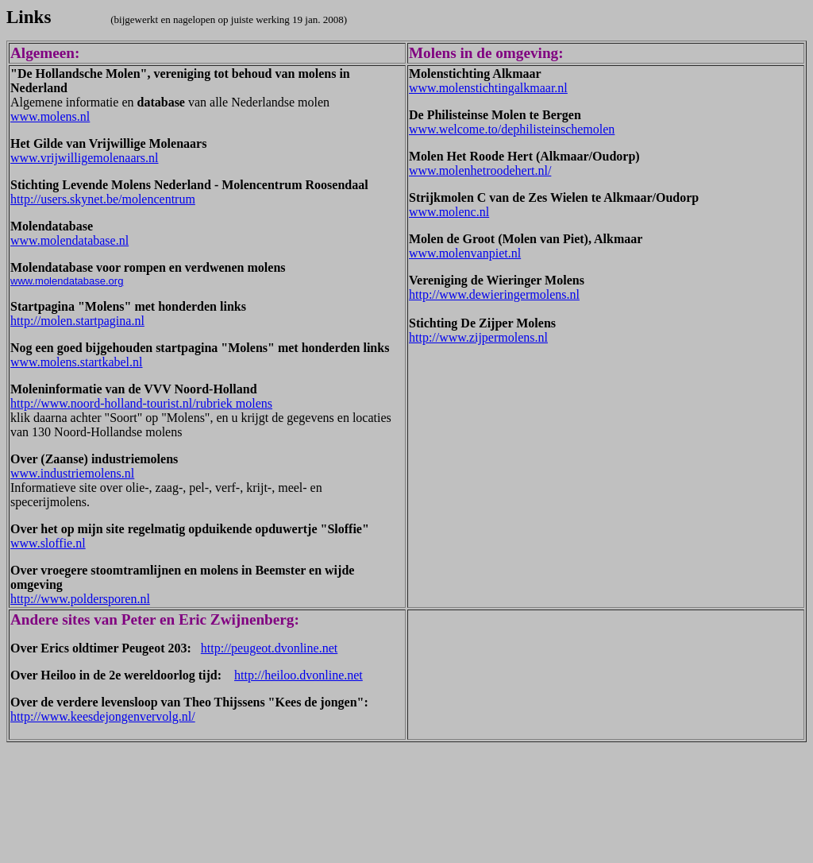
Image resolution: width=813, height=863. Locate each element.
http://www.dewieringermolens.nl (494, 294)
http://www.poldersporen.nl (80, 599)
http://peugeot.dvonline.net (269, 648)
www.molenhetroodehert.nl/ (480, 170)
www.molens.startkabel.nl (76, 362)
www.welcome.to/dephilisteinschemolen (512, 129)
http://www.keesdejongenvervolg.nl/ (102, 716)
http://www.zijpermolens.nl (478, 337)
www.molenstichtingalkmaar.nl (488, 88)
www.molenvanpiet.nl (465, 253)
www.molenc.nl (449, 212)
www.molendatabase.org (66, 281)
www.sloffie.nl (48, 543)
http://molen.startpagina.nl (77, 320)
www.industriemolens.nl (72, 473)
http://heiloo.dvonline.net (298, 675)
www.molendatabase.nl (69, 240)
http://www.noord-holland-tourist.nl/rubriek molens (141, 403)
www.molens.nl (50, 116)
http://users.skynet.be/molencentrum (102, 199)
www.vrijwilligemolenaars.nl (84, 157)
